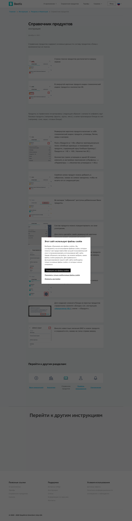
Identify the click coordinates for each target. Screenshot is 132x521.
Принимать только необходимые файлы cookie (62, 275)
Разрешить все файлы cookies (57, 270)
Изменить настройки (52, 279)
